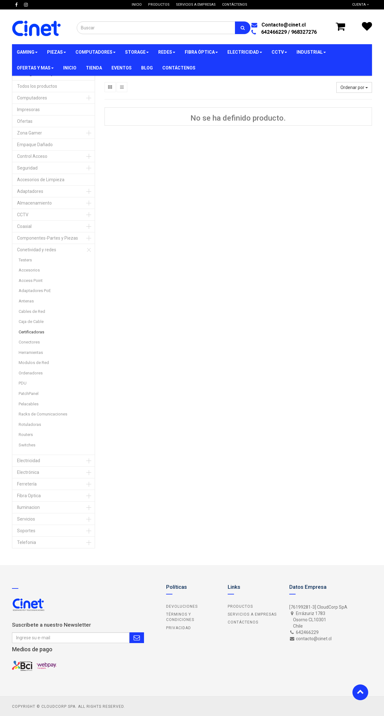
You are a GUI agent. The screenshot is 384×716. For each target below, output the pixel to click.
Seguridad (27, 167)
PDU (23, 383)
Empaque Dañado (35, 144)
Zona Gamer (29, 132)
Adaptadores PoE (35, 290)
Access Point (31, 280)
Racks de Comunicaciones (43, 414)
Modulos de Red (34, 362)
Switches (27, 445)
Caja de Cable (31, 321)
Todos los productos (37, 86)
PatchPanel (29, 393)
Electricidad (28, 460)
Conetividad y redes (36, 249)
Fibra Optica (29, 495)
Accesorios (29, 270)
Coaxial (24, 226)
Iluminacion (28, 507)
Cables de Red (32, 311)
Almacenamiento (34, 203)
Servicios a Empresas (252, 614)
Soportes (26, 530)
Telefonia (26, 542)
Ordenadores (31, 373)
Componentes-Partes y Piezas (47, 238)
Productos (240, 606)
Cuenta (360, 5)
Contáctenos (243, 622)
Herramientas (31, 352)
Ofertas (25, 121)
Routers (26, 434)
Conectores (29, 342)
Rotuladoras (30, 424)
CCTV (22, 214)
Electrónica (28, 472)
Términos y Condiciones (180, 617)
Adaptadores (30, 191)
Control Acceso (32, 156)
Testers (25, 260)
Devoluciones (182, 606)
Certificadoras (31, 332)
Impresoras (28, 109)
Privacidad (178, 628)
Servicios (26, 519)
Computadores (32, 97)
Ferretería (27, 483)
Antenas (26, 301)
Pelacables (29, 404)
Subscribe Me (137, 638)
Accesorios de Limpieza (40, 179)
